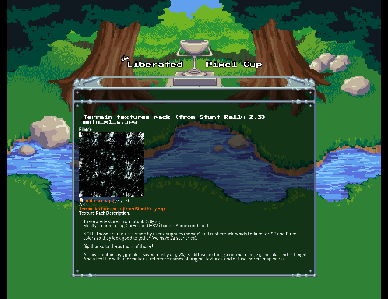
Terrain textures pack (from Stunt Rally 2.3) (122, 209)
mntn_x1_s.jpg (99, 201)
